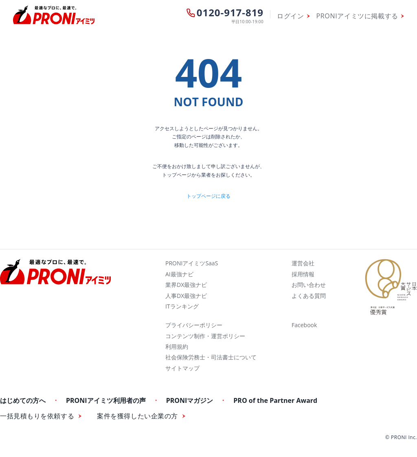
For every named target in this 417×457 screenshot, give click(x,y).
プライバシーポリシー (193, 325)
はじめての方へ (23, 400)
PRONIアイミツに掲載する (357, 15)
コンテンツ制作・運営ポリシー (205, 336)
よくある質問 (309, 296)
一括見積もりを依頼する (37, 416)
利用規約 (176, 346)
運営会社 (303, 263)
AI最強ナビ (179, 274)
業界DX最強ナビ (186, 285)
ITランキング (182, 306)
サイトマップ (182, 368)
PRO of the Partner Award (275, 400)
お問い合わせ (309, 285)
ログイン (290, 15)
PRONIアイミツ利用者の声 (106, 400)
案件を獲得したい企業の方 (137, 416)
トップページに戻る (208, 195)
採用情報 (303, 274)
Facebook (304, 325)
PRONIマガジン (189, 400)
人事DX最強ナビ (186, 296)
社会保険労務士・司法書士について (211, 357)
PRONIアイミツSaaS (191, 263)
